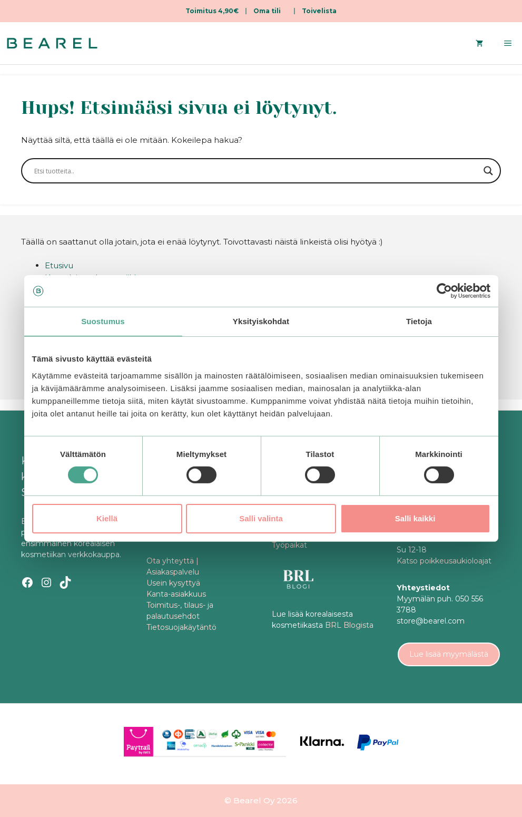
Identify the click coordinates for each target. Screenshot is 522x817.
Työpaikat (289, 545)
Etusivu (59, 265)
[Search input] (256, 170)
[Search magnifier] (488, 170)
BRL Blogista (349, 625)
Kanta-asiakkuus (176, 594)
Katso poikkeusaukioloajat (444, 561)
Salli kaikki (415, 518)
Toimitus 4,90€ (212, 11)
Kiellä (106, 518)
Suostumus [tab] (103, 321)
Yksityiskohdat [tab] (261, 321)
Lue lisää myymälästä (448, 654)
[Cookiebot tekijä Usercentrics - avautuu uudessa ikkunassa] (444, 291)
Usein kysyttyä (173, 583)
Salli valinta (261, 518)
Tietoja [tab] (419, 321)
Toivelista (319, 11)
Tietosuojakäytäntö (181, 627)
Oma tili (267, 11)
